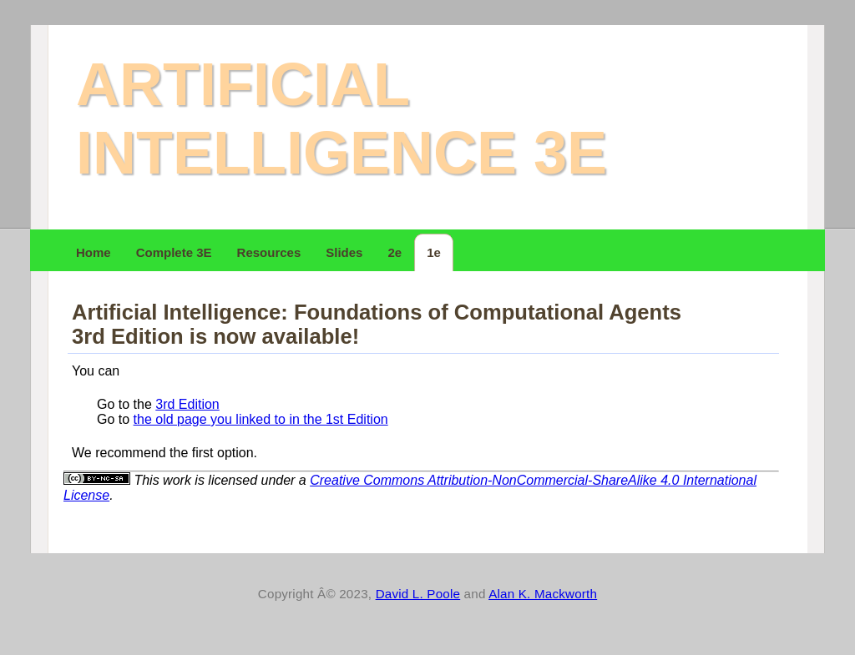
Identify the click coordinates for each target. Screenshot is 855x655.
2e (394, 252)
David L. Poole (418, 594)
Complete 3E (174, 252)
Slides (344, 252)
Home (93, 252)
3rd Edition (187, 404)
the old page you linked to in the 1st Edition (261, 419)
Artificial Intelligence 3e (341, 118)
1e (434, 252)
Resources (269, 252)
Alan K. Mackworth (542, 594)
